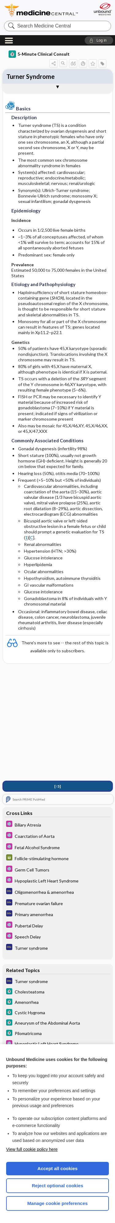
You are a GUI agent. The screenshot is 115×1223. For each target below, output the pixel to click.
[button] (99, 40)
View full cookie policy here (32, 1149)
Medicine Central (41, 10)
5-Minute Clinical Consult (39, 54)
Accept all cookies (57, 1168)
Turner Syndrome (30, 76)
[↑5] (57, 787)
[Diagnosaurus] (57, 892)
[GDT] (57, 858)
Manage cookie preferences (57, 1203)
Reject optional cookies (57, 1185)
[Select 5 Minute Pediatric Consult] (57, 825)
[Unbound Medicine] (103, 9)
